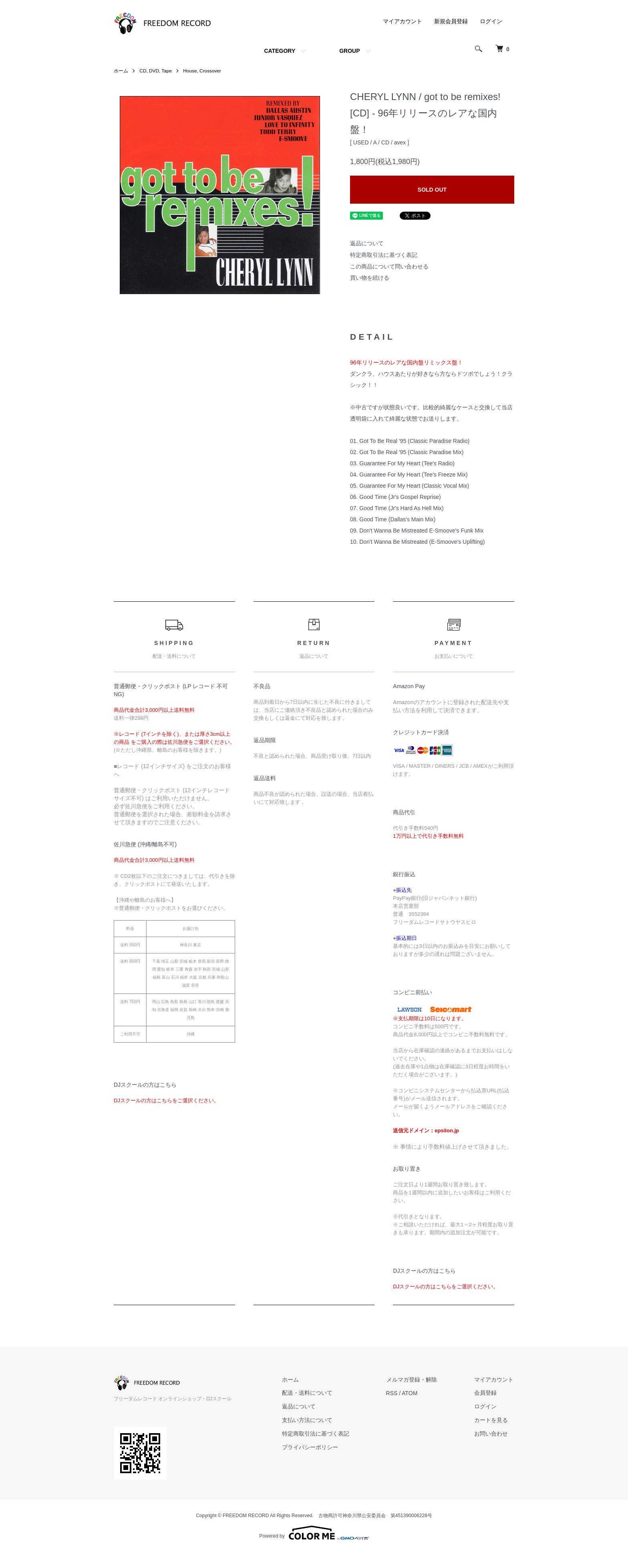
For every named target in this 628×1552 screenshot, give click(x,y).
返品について (367, 243)
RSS (394, 1393)
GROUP (349, 51)
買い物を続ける (369, 277)
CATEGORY (279, 51)
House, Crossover (203, 71)
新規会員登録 (451, 21)
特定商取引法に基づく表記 (383, 255)
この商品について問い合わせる (389, 266)
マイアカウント (402, 21)
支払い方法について (310, 1420)
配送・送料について (310, 1393)
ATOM (412, 1393)
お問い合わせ (492, 1433)
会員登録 (486, 1393)
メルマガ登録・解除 (413, 1379)
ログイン (491, 21)
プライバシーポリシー (313, 1447)
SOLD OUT (432, 189)
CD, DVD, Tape (155, 71)
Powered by (313, 1533)
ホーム (121, 71)
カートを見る (492, 1420)
